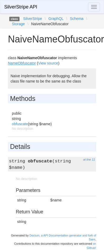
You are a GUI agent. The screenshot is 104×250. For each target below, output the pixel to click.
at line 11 (89, 159)
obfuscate (20, 124)
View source (48, 63)
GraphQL (56, 18)
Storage (18, 24)
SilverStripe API (20, 7)
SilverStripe (32, 18)
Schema (76, 18)
